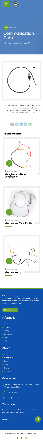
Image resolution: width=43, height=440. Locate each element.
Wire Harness (11, 27)
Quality (6, 330)
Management (9, 357)
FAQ (5, 340)
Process (7, 327)
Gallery (6, 363)
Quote (6, 324)
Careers (7, 360)
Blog (5, 337)
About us (7, 353)
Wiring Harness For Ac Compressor (16, 175)
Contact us (8, 370)
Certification (8, 334)
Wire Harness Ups (14, 271)
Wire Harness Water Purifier (19, 223)
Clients (6, 366)
